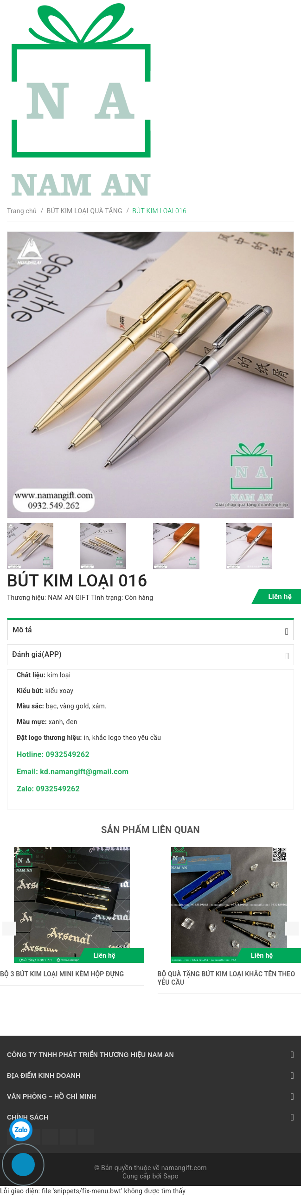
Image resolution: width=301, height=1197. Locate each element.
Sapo (171, 1176)
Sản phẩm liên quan (150, 829)
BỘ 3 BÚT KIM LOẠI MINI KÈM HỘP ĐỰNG (62, 974)
